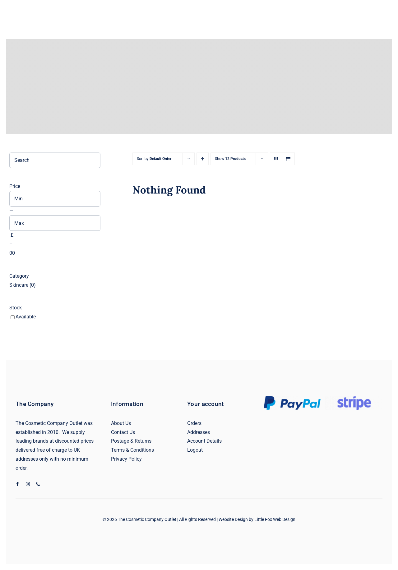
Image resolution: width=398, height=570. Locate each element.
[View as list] (288, 159)
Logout (195, 450)
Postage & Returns (131, 441)
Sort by (154, 159)
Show (230, 159)
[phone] (38, 484)
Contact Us (123, 432)
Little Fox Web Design (274, 519)
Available (26, 317)
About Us (121, 423)
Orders (194, 423)
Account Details (204, 441)
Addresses (198, 432)
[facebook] (18, 484)
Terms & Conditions (132, 450)
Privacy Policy (126, 459)
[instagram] (28, 484)
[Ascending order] (203, 159)
